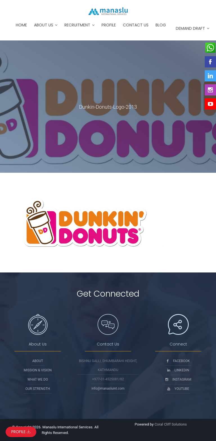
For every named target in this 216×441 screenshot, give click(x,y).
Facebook (178, 361)
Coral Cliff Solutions (170, 424)
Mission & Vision (38, 370)
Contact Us (135, 25)
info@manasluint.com (108, 388)
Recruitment (77, 25)
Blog (161, 25)
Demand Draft (190, 28)
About (37, 361)
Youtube (178, 389)
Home (21, 25)
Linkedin (178, 370)
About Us (43, 25)
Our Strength (37, 389)
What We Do (38, 379)
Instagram (178, 379)
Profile (109, 25)
